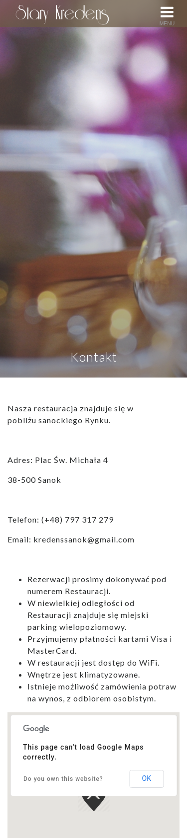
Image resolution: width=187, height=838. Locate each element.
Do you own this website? (63, 778)
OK (146, 778)
